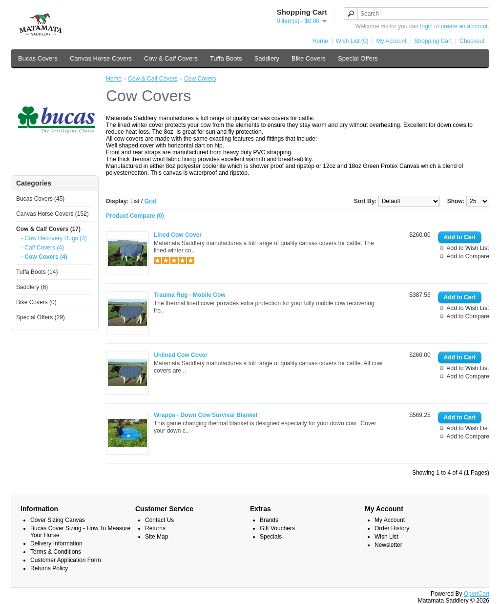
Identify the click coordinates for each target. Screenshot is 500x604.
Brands (269, 520)
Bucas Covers (38, 58)
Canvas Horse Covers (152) (52, 213)
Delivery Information (56, 543)
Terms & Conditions (55, 551)
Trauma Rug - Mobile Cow (190, 295)
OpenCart (476, 593)
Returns (155, 528)
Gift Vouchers (277, 528)
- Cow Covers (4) (44, 256)
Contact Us (159, 520)
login (426, 26)
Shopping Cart (433, 41)
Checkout (471, 41)
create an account (464, 26)
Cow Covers (200, 78)
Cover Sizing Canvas (57, 520)
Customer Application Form (65, 560)
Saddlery (266, 58)
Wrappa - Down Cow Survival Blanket (205, 415)
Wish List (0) (352, 41)
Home (320, 41)
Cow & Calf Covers (171, 58)
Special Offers (357, 58)
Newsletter (388, 545)
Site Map (156, 536)
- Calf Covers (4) (42, 247)
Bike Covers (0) (36, 302)
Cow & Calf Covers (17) (48, 229)
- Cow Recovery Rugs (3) (54, 238)
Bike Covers (309, 58)
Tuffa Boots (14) (37, 272)
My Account (391, 41)
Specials (271, 536)
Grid (151, 201)
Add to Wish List (468, 248)
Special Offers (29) (40, 317)
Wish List (386, 536)
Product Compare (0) (135, 215)
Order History (392, 528)
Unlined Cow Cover (181, 355)
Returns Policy (49, 568)
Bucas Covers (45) (40, 198)
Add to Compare (468, 256)
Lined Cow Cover (178, 234)
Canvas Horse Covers (101, 58)
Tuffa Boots (226, 58)
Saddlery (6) (32, 287)
